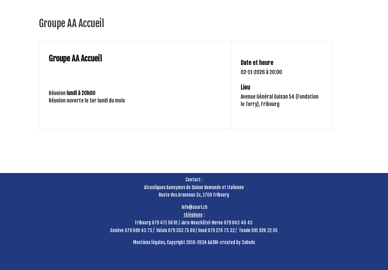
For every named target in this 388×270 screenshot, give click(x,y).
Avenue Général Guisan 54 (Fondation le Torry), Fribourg (280, 100)
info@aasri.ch (194, 207)
